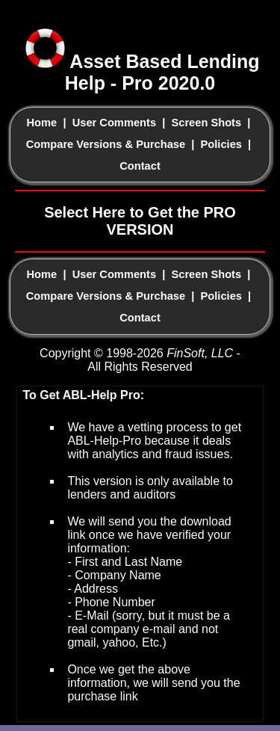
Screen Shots (206, 123)
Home (42, 123)
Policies (221, 144)
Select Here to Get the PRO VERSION (140, 221)
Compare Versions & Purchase (105, 144)
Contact (140, 166)
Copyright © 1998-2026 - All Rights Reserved (140, 360)
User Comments (114, 123)
